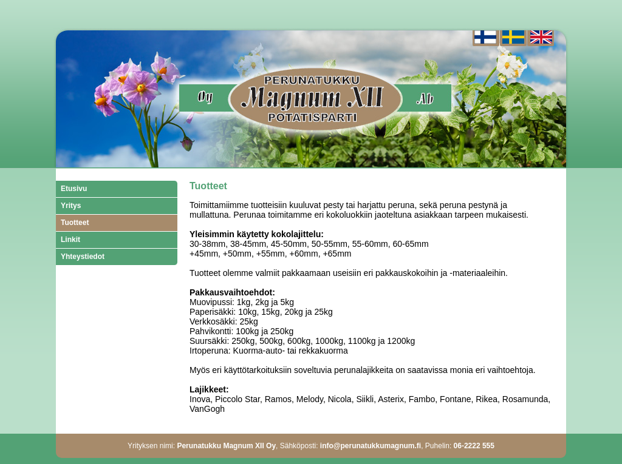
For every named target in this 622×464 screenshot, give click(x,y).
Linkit (70, 239)
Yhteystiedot (82, 256)
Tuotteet (75, 222)
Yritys (71, 205)
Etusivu (74, 188)
